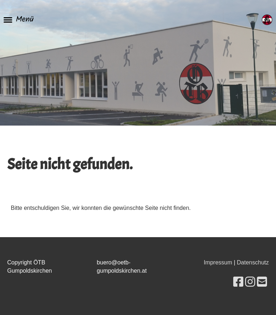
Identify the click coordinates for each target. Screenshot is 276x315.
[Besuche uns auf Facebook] (238, 282)
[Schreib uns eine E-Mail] (262, 282)
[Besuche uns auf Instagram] (250, 282)
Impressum (218, 262)
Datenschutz (253, 262)
